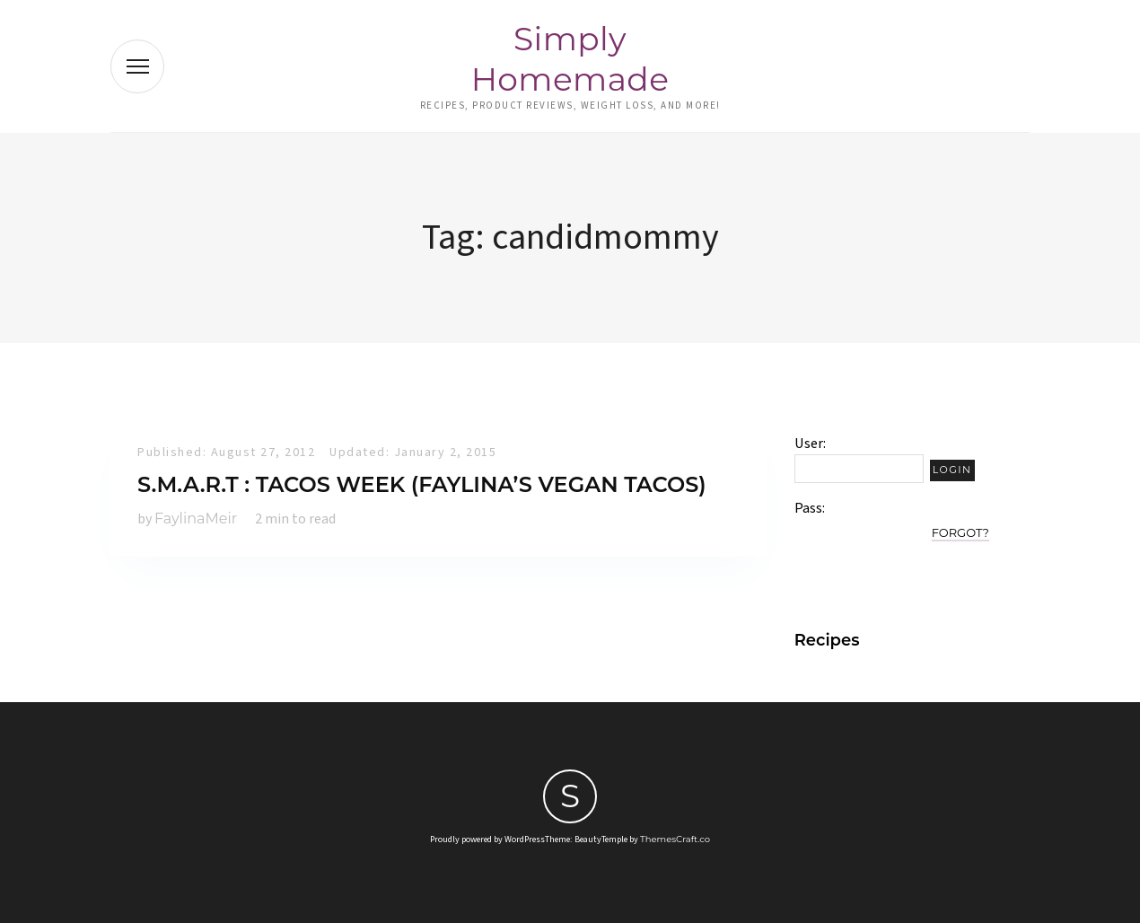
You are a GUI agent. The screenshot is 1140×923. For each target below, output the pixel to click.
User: (810, 443)
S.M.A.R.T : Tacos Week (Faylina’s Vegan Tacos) (421, 484)
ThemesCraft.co (675, 839)
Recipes (827, 640)
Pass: (809, 508)
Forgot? (960, 532)
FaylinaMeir (195, 518)
